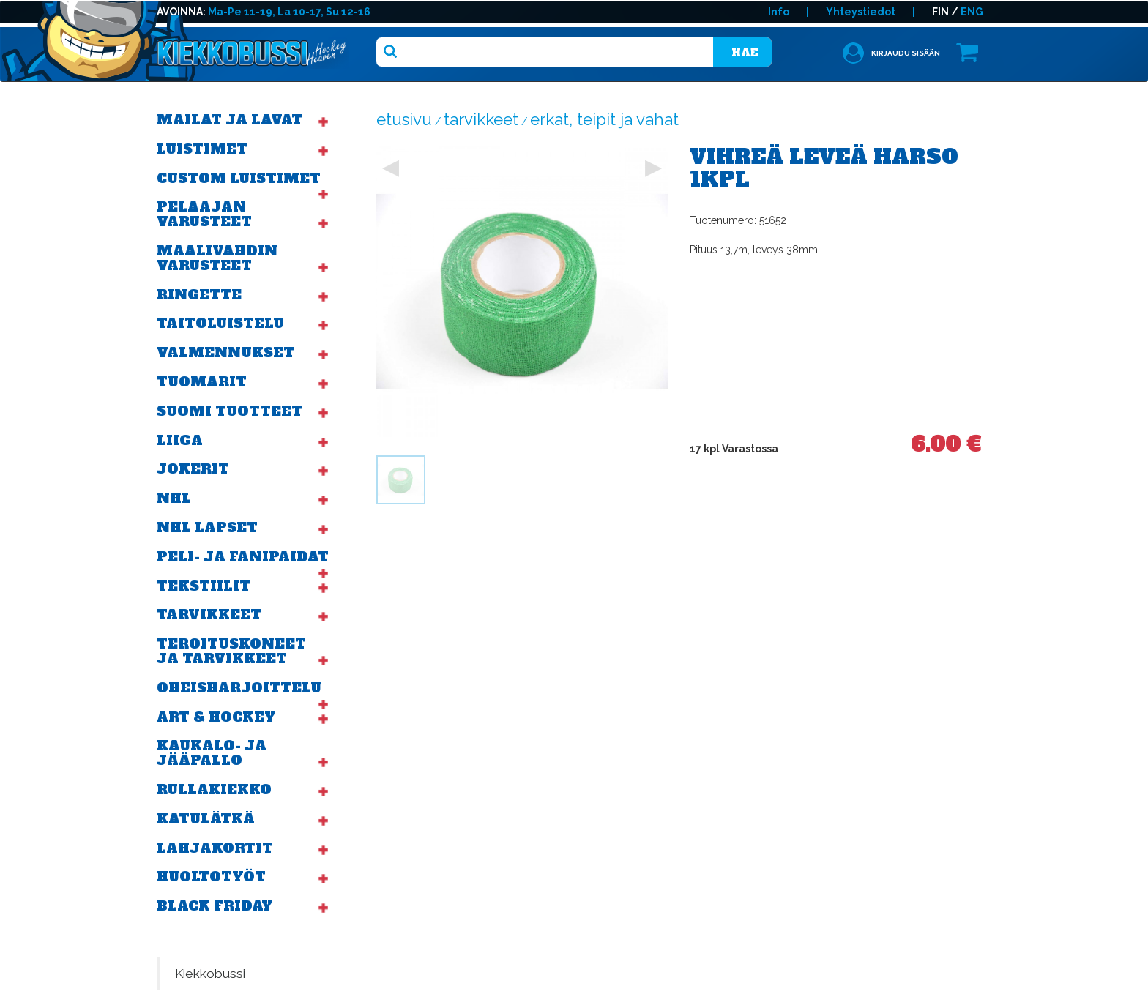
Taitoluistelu (220, 323)
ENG (972, 12)
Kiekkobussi (210, 973)
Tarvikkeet (209, 614)
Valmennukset (225, 352)
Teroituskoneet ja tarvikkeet (231, 651)
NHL (174, 498)
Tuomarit (202, 382)
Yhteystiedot (860, 12)
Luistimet (202, 149)
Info (778, 12)
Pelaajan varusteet (204, 214)
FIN (940, 12)
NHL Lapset (207, 527)
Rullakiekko (214, 789)
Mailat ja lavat (229, 120)
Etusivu (404, 119)
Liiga (180, 440)
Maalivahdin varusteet (217, 258)
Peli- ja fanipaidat (243, 557)
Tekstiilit (203, 586)
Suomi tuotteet (229, 411)
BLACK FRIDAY (215, 906)
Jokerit (193, 469)
